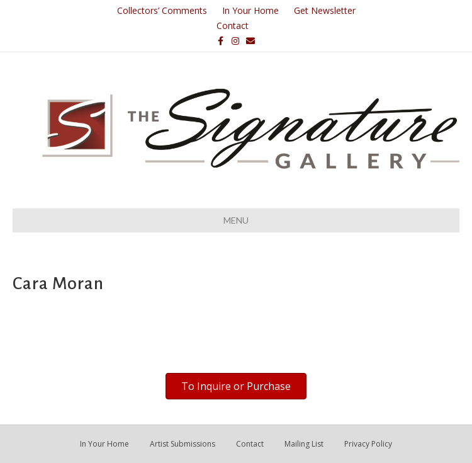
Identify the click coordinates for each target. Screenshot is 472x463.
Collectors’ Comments (162, 10)
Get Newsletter (325, 10)
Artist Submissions (182, 443)
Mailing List (303, 443)
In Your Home (250, 10)
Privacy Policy (368, 443)
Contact (232, 25)
